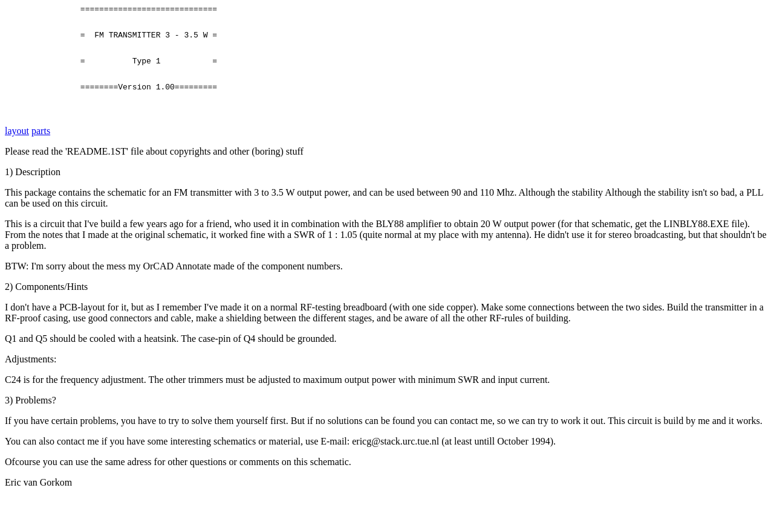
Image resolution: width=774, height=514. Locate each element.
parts (40, 147)
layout (17, 147)
